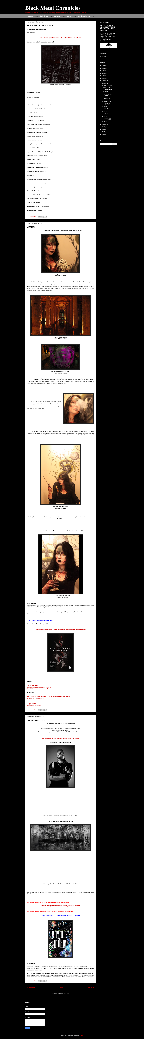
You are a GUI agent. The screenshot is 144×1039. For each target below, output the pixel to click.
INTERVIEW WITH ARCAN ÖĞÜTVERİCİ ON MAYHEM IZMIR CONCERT (107, 27)
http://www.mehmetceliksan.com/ (35, 698)
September (107, 101)
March (106, 116)
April (105, 113)
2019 (103, 83)
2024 (103, 70)
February (106, 119)
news (69, 16)
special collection (84, 16)
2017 (103, 127)
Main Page (103, 53)
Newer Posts (31, 988)
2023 (103, 73)
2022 (103, 75)
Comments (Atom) (64, 993)
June (105, 109)
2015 (103, 132)
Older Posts (90, 988)
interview (57, 16)
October (106, 99)
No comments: (32, 216)
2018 (103, 124)
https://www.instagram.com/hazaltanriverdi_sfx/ (39, 687)
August (106, 103)
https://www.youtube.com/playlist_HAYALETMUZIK (60, 906)
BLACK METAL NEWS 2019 (40, 25)
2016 (103, 129)
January (106, 121)
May (105, 111)
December (107, 85)
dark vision (44, 16)
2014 (103, 134)
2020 (103, 80)
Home (61, 988)
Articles (30, 16)
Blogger (81, 1035)
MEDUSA (31, 227)
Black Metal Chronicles (53, 8)
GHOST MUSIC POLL (37, 720)
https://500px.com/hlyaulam (34, 705)
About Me (103, 56)
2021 (103, 78)
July (105, 106)
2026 (103, 65)
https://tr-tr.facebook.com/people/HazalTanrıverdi (39, 689)
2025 (103, 68)
